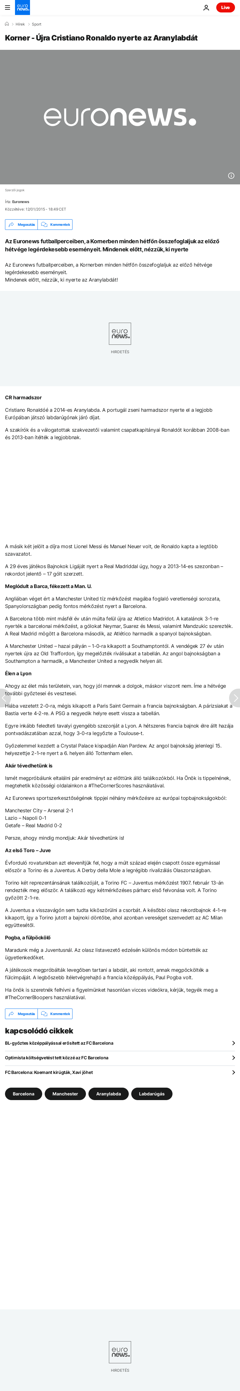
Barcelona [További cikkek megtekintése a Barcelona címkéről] (23, 1093)
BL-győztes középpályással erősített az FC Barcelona (59, 1043)
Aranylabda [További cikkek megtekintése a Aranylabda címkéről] (108, 1093)
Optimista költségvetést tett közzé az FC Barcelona (56, 1057)
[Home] (7, 24)
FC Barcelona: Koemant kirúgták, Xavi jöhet (48, 1072)
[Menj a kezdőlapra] (22, 7)
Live (225, 7)
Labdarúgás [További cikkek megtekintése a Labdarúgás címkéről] (152, 1093)
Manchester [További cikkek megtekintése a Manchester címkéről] (65, 1093)
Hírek (20, 24)
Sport (36, 24)
